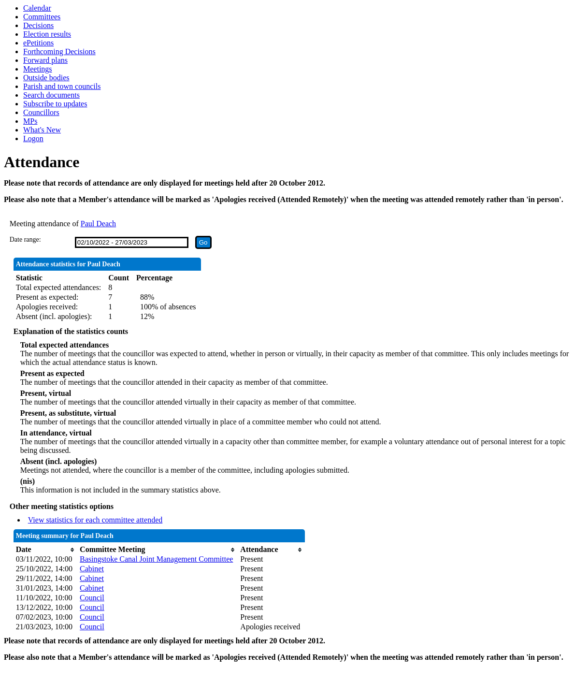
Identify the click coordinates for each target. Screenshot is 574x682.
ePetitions (38, 43)
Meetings (37, 69)
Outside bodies (46, 77)
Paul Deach (98, 223)
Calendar (37, 8)
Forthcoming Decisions (59, 51)
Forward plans (45, 60)
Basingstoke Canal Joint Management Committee (156, 559)
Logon (33, 138)
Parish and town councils (61, 86)
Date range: (25, 239)
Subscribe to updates (55, 104)
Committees (41, 17)
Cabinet (92, 569)
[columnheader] (45, 549)
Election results (47, 34)
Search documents (51, 95)
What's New (42, 130)
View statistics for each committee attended (95, 520)
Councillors (41, 112)
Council (92, 598)
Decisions (38, 25)
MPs (30, 121)
